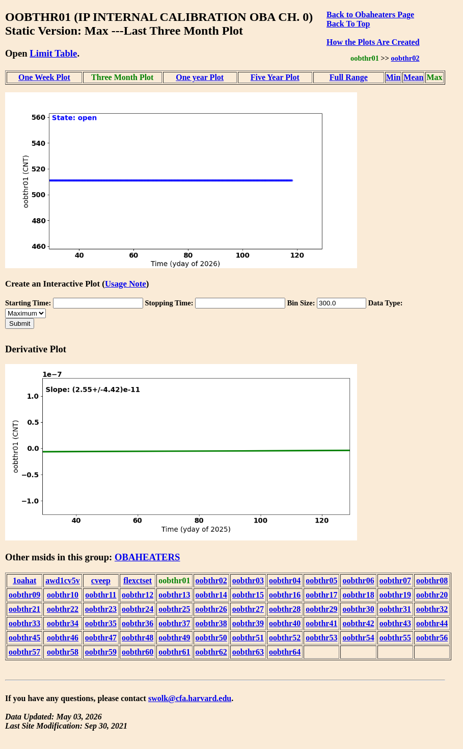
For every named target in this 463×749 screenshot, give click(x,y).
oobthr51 (248, 637)
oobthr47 (101, 637)
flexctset (137, 580)
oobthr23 (101, 609)
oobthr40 (285, 623)
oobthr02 (405, 58)
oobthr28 (285, 609)
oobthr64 (285, 652)
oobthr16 (285, 594)
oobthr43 (395, 623)
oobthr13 (174, 594)
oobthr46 (62, 637)
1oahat (24, 580)
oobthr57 (24, 652)
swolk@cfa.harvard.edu (189, 698)
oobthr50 (211, 637)
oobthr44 (432, 623)
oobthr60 (137, 652)
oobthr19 (395, 594)
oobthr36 (137, 623)
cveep (101, 580)
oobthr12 (137, 594)
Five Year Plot (275, 77)
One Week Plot (44, 77)
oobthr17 (321, 594)
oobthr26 (211, 609)
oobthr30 (358, 609)
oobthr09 (24, 594)
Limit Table (53, 53)
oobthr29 (321, 609)
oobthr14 (211, 594)
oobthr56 (432, 637)
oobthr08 (432, 580)
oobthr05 (321, 580)
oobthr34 (62, 623)
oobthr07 (395, 580)
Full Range (349, 77)
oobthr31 (395, 609)
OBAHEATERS (147, 557)
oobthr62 (211, 652)
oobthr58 (62, 652)
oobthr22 (62, 609)
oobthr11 (100, 594)
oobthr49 (174, 637)
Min (393, 77)
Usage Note (125, 284)
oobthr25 (174, 609)
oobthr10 (62, 594)
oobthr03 (248, 580)
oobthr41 (321, 623)
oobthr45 (24, 637)
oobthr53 (321, 637)
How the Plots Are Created (372, 42)
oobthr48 (137, 637)
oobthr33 (24, 623)
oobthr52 (285, 637)
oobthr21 (24, 609)
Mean (413, 77)
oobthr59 (101, 652)
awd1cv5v (62, 580)
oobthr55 (395, 637)
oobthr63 (248, 652)
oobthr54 (358, 637)
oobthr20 (432, 594)
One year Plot (200, 77)
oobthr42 (358, 623)
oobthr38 (211, 623)
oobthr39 (248, 623)
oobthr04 (285, 580)
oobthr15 (248, 594)
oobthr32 (432, 609)
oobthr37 (174, 623)
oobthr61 (174, 652)
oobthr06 (358, 580)
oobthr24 (137, 609)
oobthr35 (101, 623)
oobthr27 (248, 609)
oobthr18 (358, 594)
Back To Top (348, 23)
